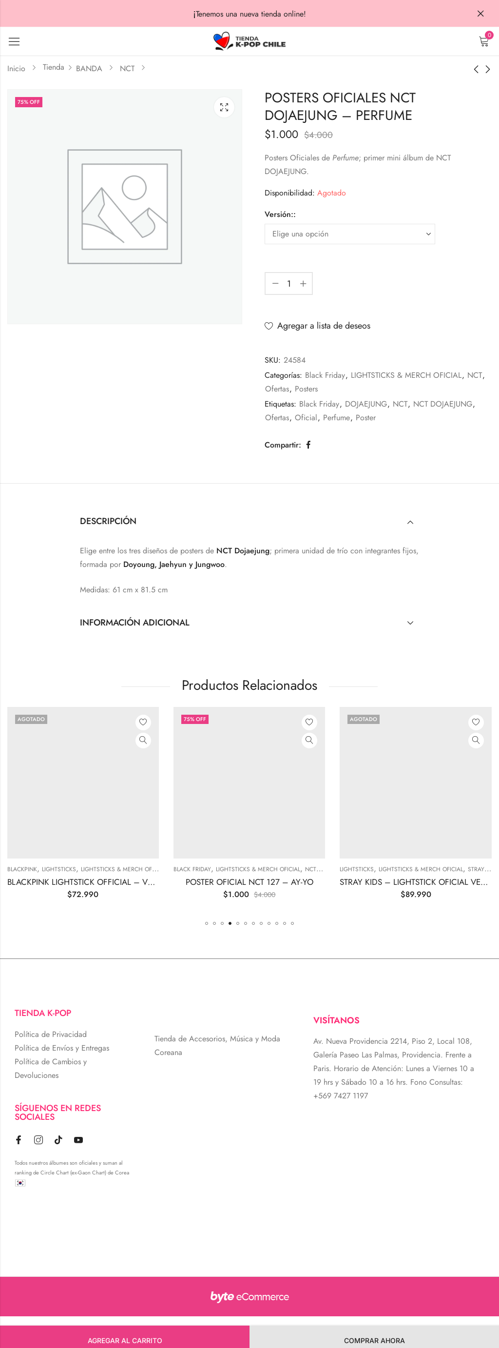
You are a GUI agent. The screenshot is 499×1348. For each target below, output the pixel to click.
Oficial (306, 417)
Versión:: (280, 214)
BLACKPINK (120, 869)
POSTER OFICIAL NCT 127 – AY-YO (348, 882)
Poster (366, 417)
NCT (127, 68)
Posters (306, 388)
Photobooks (67, 869)
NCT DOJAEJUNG (442, 404)
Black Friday (325, 375)
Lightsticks (157, 869)
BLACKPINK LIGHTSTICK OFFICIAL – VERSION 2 (194, 882)
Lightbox (224, 107)
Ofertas (277, 388)
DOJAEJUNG (366, 404)
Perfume (336, 417)
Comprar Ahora (374, 1340)
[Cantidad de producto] (289, 283)
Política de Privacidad (51, 1034)
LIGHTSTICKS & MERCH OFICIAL (406, 375)
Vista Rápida (75, 740)
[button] (206, 923)
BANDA (89, 68)
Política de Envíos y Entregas (62, 1048)
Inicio (16, 68)
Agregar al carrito (125, 1340)
